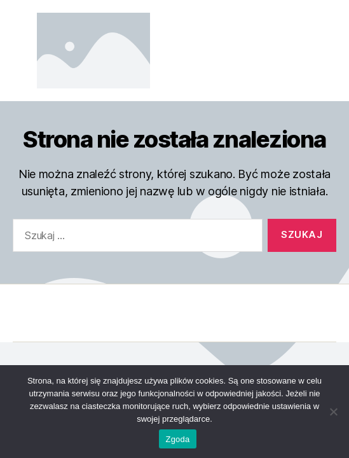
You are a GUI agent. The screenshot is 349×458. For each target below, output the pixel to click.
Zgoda (177, 439)
